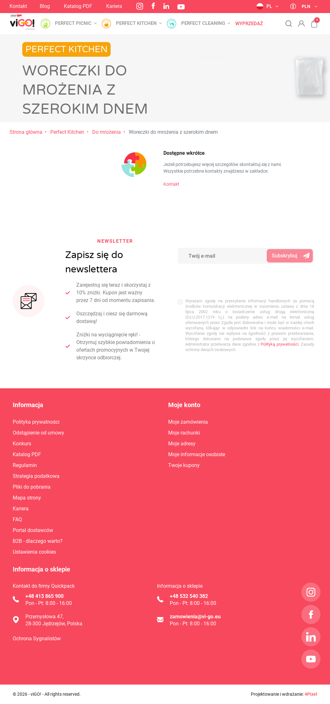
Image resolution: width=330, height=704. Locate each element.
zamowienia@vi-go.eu (195, 617)
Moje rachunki (184, 433)
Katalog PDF (78, 6)
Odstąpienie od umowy (38, 433)
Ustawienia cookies (34, 552)
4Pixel (311, 694)
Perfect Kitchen (67, 132)
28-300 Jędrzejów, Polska (53, 624)
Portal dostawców (33, 530)
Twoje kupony (184, 465)
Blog (45, 6)
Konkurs (22, 444)
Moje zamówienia (188, 422)
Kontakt (18, 6)
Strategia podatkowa (36, 476)
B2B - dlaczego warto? (38, 541)
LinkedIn (166, 6)
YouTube (181, 7)
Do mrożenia (106, 132)
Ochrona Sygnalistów (37, 639)
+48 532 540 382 (189, 596)
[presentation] (219, 278)
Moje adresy (182, 444)
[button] (311, 20)
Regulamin (25, 465)
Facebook (153, 6)
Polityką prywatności (279, 344)
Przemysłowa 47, (44, 617)
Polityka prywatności (36, 422)
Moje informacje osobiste (196, 454)
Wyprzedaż (249, 23)
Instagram (139, 6)
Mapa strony (27, 498)
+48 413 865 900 (44, 596)
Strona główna (26, 132)
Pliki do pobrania (32, 487)
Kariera (114, 6)
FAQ (17, 519)
